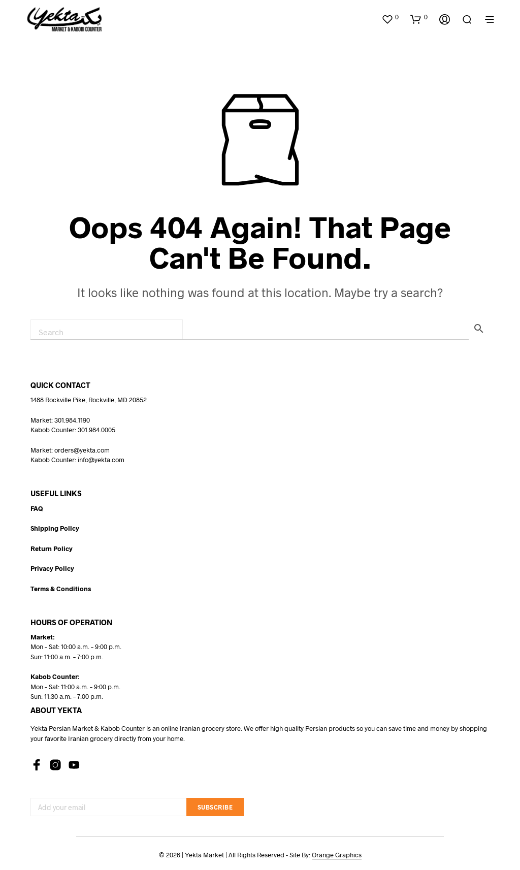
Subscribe (215, 807)
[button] (390, 17)
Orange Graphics (337, 855)
